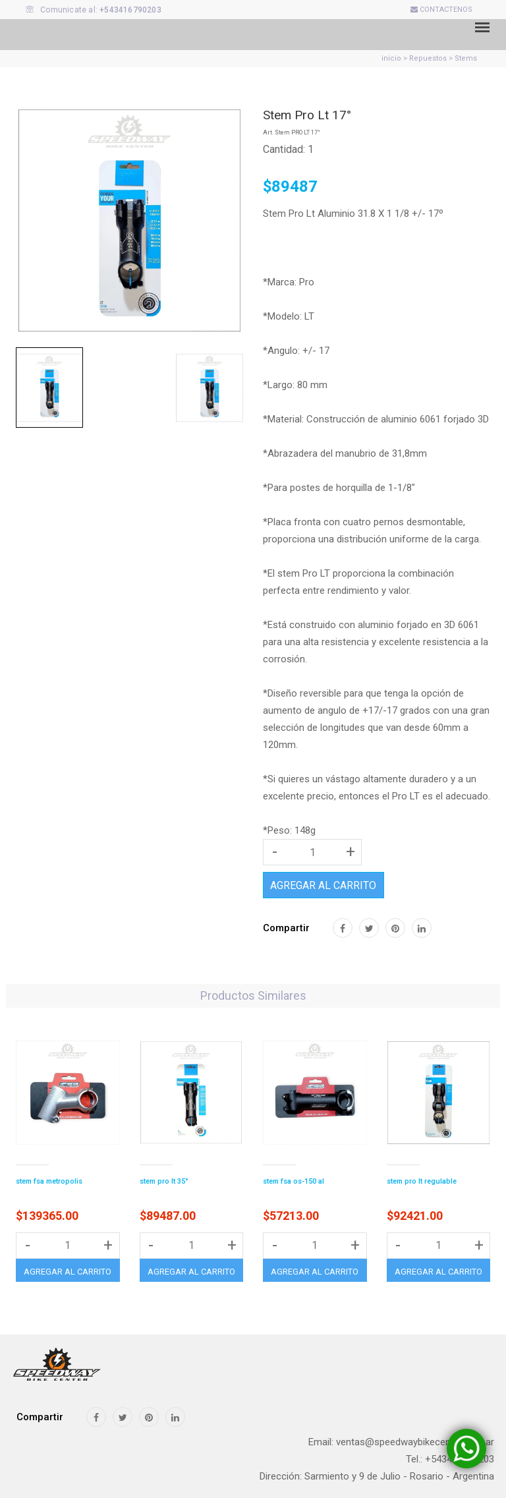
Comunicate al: (93, 9)
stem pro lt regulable (422, 1181)
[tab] (49, 387)
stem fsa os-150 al (293, 1181)
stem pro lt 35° (164, 1181)
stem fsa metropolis (49, 1181)
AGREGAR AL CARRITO (323, 885)
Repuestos (428, 58)
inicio (391, 58)
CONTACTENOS (441, 9)
